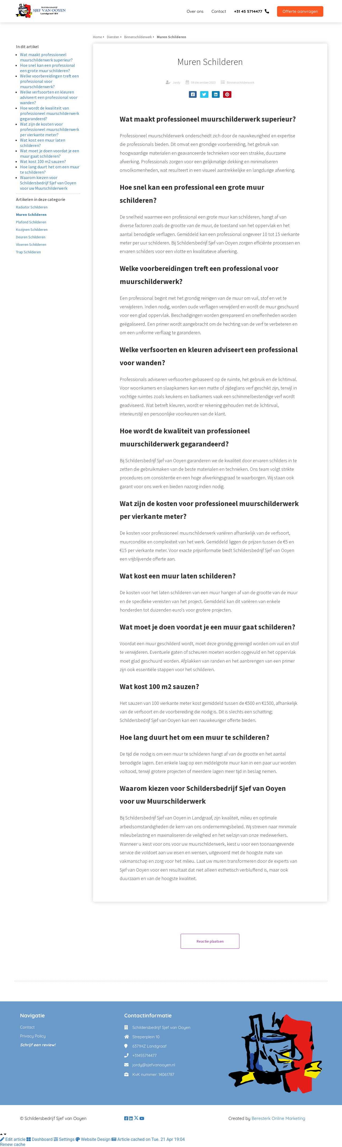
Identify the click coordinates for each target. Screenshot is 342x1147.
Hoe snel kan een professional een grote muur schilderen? (47, 68)
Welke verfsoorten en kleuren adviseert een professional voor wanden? (48, 97)
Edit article (13, 1139)
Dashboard (39, 1139)
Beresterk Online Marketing (278, 1118)
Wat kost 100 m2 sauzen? (43, 161)
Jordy (176, 82)
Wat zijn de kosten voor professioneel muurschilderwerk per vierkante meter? (49, 129)
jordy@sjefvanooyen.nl (153, 1064)
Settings (65, 1139)
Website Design (93, 1139)
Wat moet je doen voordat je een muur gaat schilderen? (49, 153)
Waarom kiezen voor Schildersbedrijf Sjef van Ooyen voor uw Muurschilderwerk (48, 183)
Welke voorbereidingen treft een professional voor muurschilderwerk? (49, 81)
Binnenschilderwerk (240, 82)
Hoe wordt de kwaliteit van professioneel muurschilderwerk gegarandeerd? (49, 113)
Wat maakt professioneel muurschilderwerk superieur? (46, 57)
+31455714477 (144, 1055)
